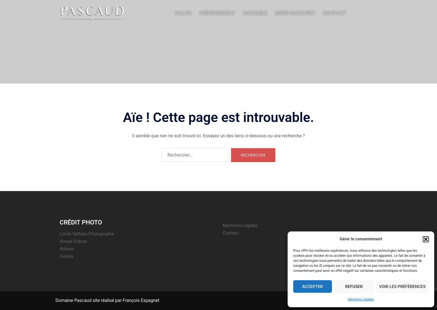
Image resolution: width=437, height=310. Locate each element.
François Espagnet (141, 300)
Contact (334, 12)
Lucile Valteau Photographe (87, 233)
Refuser (354, 286)
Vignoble (255, 12)
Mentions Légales (361, 299)
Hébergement (217, 12)
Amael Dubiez (73, 241)
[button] (426, 239)
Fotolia (66, 256)
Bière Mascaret (295, 12)
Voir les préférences (402, 286)
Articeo (67, 249)
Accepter (312, 286)
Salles (183, 12)
